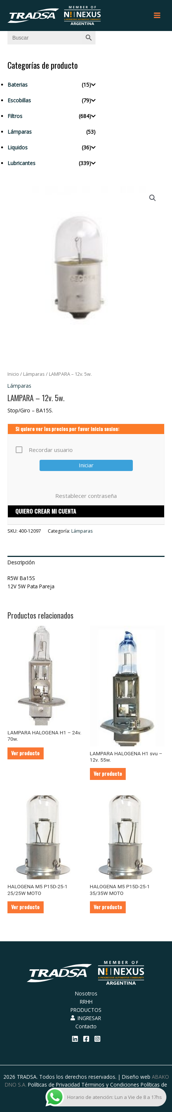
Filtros (14, 116)
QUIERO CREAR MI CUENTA (45, 511)
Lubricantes (21, 163)
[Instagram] (97, 1038)
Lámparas (19, 131)
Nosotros (86, 993)
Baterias (17, 84)
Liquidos (17, 147)
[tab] (86, 562)
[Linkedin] (75, 1038)
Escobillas (19, 100)
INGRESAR (86, 1018)
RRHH (86, 1001)
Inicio (13, 374)
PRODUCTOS (86, 1009)
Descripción (21, 562)
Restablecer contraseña (86, 495)
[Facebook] (86, 1038)
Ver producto (25, 753)
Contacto (86, 1026)
